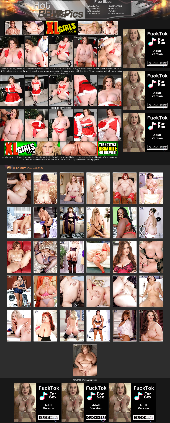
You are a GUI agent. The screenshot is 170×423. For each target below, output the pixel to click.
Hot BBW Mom (94, 13)
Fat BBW (114, 11)
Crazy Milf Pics (94, 8)
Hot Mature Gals (94, 11)
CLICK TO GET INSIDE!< (61, 108)
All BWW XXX (116, 6)
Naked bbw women (117, 13)
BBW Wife (114, 8)
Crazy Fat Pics (94, 6)
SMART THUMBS (90, 380)
